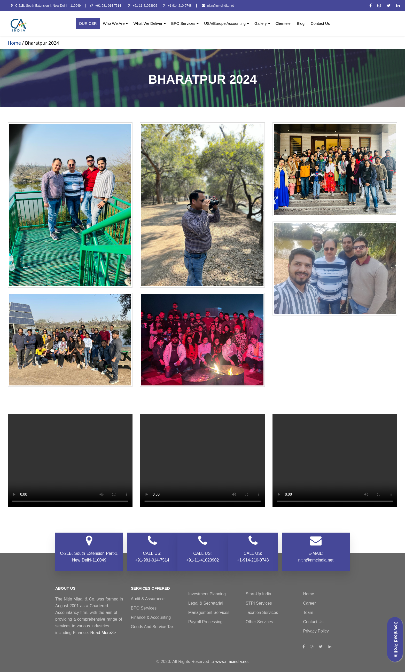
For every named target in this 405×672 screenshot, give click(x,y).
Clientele (283, 23)
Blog (301, 23)
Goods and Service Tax (152, 626)
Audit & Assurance (148, 599)
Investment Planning (207, 594)
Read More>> (103, 632)
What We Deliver (149, 23)
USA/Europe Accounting (226, 23)
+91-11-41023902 (142, 5)
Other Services (259, 622)
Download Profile (396, 639)
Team (308, 612)
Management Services (208, 612)
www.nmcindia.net (232, 661)
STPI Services (259, 603)
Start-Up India (258, 594)
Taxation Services (262, 612)
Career (309, 603)
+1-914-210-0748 (178, 5)
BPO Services (185, 23)
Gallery (262, 23)
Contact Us (320, 23)
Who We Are (115, 23)
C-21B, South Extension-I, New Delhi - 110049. (46, 5)
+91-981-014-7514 (106, 5)
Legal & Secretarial (205, 603)
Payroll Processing (205, 622)
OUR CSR (88, 23)
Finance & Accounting (151, 617)
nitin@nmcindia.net (218, 5)
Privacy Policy (316, 631)
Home (308, 594)
